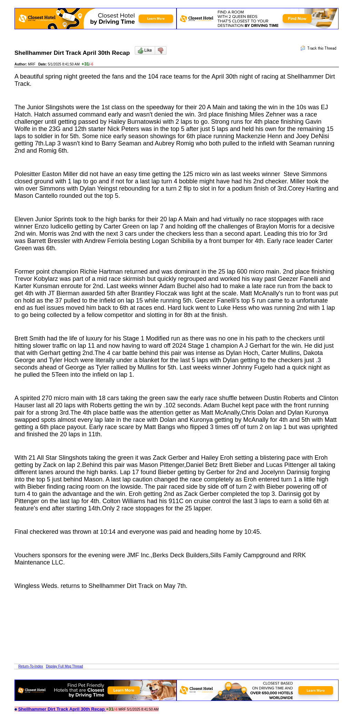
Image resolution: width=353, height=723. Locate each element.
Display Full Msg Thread (64, 666)
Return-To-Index (30, 666)
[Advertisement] (139, 610)
